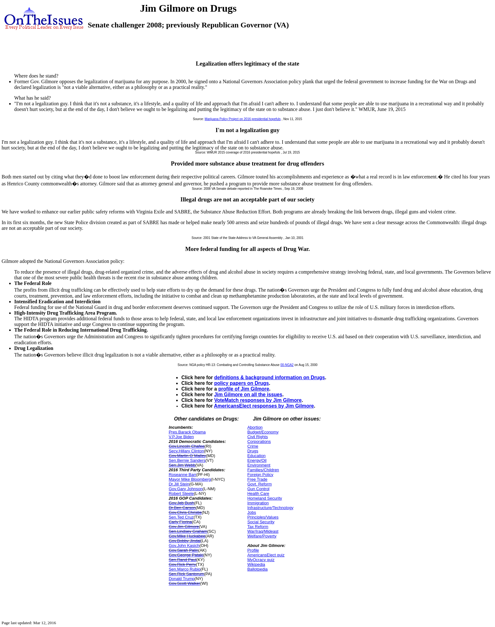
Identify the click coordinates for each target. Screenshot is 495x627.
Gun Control (258, 488)
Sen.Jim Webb (182, 465)
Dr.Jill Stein (179, 484)
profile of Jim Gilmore (243, 389)
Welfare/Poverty (261, 536)
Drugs (252, 451)
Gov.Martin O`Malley (187, 455)
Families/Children (263, 469)
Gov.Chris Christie (185, 512)
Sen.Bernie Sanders (187, 460)
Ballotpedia (257, 569)
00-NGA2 (287, 365)
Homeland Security (264, 498)
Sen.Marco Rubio (184, 569)
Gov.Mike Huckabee (187, 536)
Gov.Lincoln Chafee (186, 446)
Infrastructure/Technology (270, 507)
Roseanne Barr (182, 474)
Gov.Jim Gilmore (184, 526)
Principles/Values (262, 517)
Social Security (260, 522)
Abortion (254, 427)
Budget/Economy (262, 432)
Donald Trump (181, 578)
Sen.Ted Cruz (181, 517)
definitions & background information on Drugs (269, 377)
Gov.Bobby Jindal (184, 540)
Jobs (251, 512)
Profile (253, 550)
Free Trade (257, 479)
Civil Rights (257, 436)
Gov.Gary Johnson (185, 488)
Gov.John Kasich (184, 545)
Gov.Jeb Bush (181, 503)
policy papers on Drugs (241, 383)
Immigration (258, 503)
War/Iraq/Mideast (262, 531)
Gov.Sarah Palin (183, 550)
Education (256, 455)
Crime (252, 446)
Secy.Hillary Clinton (186, 451)
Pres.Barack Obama (187, 432)
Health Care (258, 493)
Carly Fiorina (180, 522)
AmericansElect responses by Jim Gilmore (264, 406)
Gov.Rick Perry (182, 564)
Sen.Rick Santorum (186, 574)
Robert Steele (181, 493)
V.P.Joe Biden (181, 436)
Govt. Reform (259, 484)
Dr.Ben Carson (182, 507)
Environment (258, 465)
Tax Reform (257, 526)
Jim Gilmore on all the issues (248, 394)
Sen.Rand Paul (182, 559)
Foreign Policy (260, 474)
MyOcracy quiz (260, 559)
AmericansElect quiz (265, 555)
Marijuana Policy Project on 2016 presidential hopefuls (243, 119)
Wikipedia (256, 564)
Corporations (259, 441)
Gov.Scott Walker (184, 583)
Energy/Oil (256, 460)
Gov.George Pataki (186, 555)
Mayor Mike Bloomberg (190, 479)
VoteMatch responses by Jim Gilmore (257, 400)
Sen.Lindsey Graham (188, 531)
